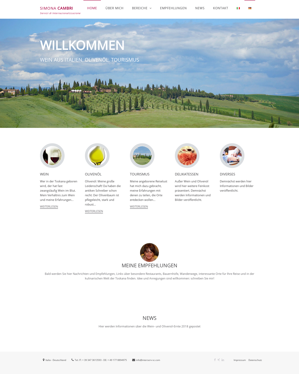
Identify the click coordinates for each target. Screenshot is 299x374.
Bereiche (140, 8)
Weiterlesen (49, 206)
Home (92, 8)
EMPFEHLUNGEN (173, 8)
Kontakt (220, 8)
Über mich (114, 8)
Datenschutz (255, 360)
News (200, 8)
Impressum (240, 360)
